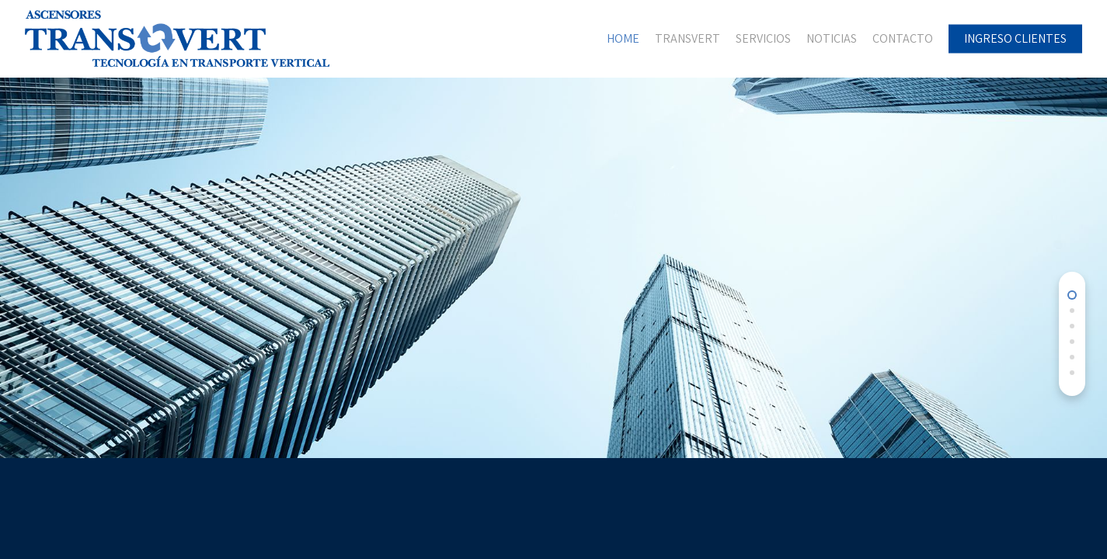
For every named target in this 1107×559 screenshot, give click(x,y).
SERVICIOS (763, 39)
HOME (623, 39)
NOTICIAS (831, 39)
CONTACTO (902, 39)
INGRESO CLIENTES (1015, 39)
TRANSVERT (687, 39)
